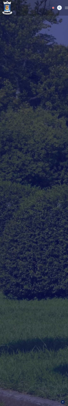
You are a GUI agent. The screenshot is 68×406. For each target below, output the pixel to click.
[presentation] (8, 205)
